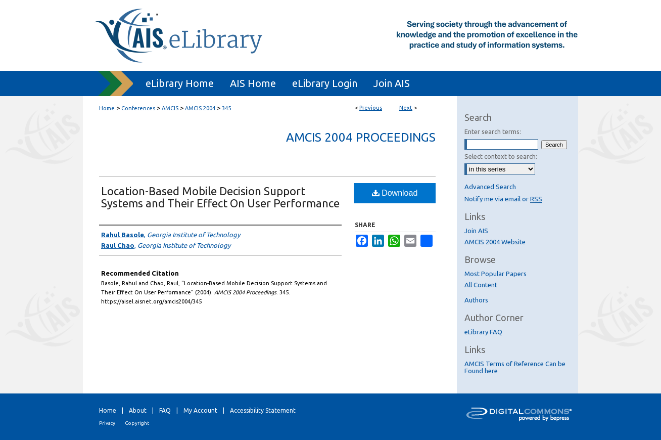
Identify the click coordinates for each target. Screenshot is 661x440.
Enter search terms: (492, 131)
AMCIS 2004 (200, 108)
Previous (370, 108)
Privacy (107, 423)
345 (226, 108)
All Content (480, 284)
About (138, 410)
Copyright (137, 423)
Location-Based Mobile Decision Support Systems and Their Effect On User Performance (220, 197)
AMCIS (170, 108)
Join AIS (476, 230)
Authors (476, 299)
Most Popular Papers (495, 273)
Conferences (138, 108)
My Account (200, 410)
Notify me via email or (503, 198)
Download (395, 193)
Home (107, 108)
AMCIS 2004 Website (495, 241)
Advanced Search (490, 186)
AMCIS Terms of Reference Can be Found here (514, 367)
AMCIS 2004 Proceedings (361, 137)
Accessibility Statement (263, 410)
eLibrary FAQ (483, 331)
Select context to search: (500, 156)
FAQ (165, 410)
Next (405, 108)
